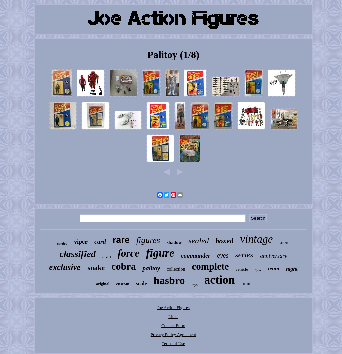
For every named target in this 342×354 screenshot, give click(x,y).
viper (81, 241)
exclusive (64, 267)
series (244, 255)
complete (210, 266)
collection (176, 269)
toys (195, 285)
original (102, 284)
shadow (174, 242)
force (128, 253)
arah (106, 256)
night (292, 269)
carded (62, 243)
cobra (123, 266)
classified (78, 254)
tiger (258, 270)
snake (96, 268)
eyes (222, 255)
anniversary (273, 256)
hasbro (169, 280)
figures (148, 240)
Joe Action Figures (173, 307)
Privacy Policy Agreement (173, 334)
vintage (256, 239)
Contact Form (173, 325)
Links (173, 316)
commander (195, 255)
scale (141, 283)
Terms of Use (173, 343)
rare (121, 240)
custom (122, 283)
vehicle (242, 269)
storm (285, 242)
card (100, 241)
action (219, 279)
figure (160, 253)
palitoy (151, 268)
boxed (225, 241)
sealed (198, 240)
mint (246, 283)
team (273, 268)
